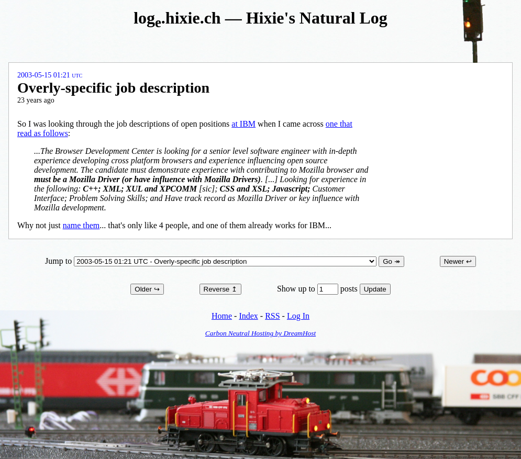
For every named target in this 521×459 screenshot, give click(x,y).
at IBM (243, 123)
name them (81, 225)
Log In (298, 315)
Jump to (212, 260)
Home (222, 315)
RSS (272, 315)
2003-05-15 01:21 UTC (49, 75)
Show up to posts (318, 288)
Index (248, 315)
